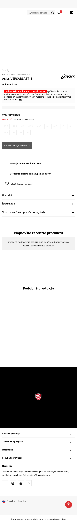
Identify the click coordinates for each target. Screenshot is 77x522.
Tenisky (6, 70)
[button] (41, 12)
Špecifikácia (37, 203)
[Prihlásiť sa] (59, 13)
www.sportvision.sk (24, 519)
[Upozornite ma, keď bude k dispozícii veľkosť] (6, 126)
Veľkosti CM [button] (28, 119)
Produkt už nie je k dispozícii (17, 145)
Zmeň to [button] (22, 501)
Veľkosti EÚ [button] (7, 119)
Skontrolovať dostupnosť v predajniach (37, 212)
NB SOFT (42, 519)
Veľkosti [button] (17, 119)
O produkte (37, 195)
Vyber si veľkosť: (11, 115)
